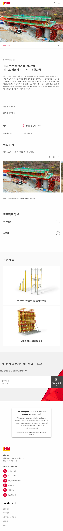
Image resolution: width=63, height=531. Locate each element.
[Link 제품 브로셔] (31, 495)
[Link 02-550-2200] (31, 471)
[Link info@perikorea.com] (31, 481)
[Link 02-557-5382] (31, 476)
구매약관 (6, 513)
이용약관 (6, 521)
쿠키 (4, 525)
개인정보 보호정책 (9, 517)
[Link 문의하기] (31, 485)
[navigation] (10, 59)
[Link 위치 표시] (31, 490)
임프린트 (6, 509)
